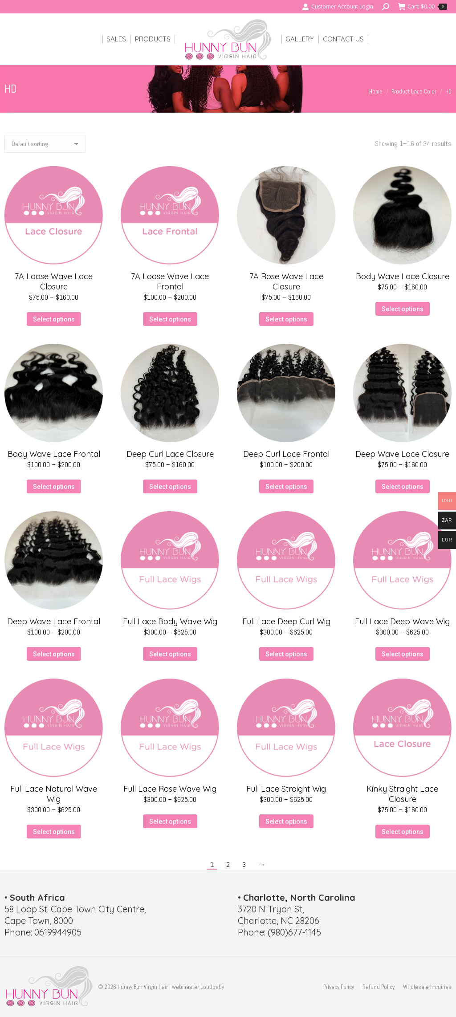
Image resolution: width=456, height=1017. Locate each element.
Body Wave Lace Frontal (54, 454)
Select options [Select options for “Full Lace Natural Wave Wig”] (54, 831)
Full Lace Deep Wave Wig (402, 621)
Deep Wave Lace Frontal (53, 621)
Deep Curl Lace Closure (170, 454)
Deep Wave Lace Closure (402, 454)
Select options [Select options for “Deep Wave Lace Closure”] (402, 486)
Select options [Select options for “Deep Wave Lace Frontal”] (54, 654)
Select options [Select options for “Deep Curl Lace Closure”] (170, 486)
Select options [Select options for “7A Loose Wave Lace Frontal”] (170, 319)
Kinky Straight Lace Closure (402, 794)
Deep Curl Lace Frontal (286, 454)
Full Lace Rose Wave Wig (169, 789)
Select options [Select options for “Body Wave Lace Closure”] (402, 309)
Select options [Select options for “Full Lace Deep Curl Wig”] (286, 654)
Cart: (422, 7)
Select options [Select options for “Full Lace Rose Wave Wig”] (170, 821)
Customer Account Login (337, 7)
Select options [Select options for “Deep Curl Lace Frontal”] (286, 486)
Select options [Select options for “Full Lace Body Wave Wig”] (170, 654)
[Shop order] (45, 144)
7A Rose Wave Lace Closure (286, 281)
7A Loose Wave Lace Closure (54, 281)
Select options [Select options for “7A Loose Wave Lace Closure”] (54, 319)
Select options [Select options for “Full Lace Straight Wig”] (286, 821)
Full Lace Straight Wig (286, 789)
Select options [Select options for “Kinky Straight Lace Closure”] (402, 831)
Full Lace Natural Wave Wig (53, 794)
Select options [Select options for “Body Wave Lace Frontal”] (54, 486)
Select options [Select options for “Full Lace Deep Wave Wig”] (402, 654)
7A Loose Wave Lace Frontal (170, 281)
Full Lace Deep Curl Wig (286, 621)
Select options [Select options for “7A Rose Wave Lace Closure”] (286, 319)
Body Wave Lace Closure (402, 276)
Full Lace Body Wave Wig (170, 621)
